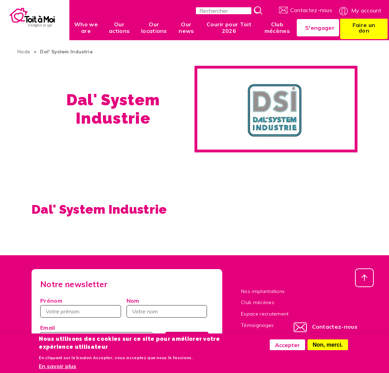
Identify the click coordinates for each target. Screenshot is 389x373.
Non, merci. (328, 347)
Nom (133, 300)
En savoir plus (57, 369)
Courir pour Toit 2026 (229, 27)
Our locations (154, 27)
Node (23, 51)
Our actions (119, 27)
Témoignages (257, 325)
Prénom (51, 300)
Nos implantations (263, 291)
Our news (186, 27)
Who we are (86, 27)
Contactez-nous (311, 10)
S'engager (320, 27)
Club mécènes (277, 27)
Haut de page (364, 277)
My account (366, 10)
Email (47, 327)
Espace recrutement (265, 314)
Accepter (287, 347)
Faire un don (364, 27)
